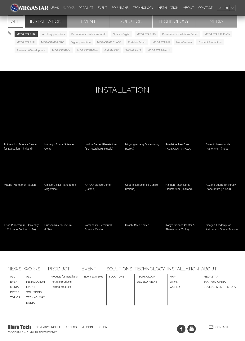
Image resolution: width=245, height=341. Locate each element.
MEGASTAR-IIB (146, 34)
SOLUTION (131, 21)
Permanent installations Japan (180, 34)
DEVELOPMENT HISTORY (220, 286)
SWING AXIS (133, 50)
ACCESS (71, 327)
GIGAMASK (112, 50)
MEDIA (216, 21)
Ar (232, 7)
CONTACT (205, 8)
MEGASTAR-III (26, 42)
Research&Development (31, 50)
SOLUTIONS (120, 8)
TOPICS (15, 297)
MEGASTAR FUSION (217, 34)
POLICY (102, 327)
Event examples (93, 276)
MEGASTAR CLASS (109, 42)
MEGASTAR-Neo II (159, 50)
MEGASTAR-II (161, 42)
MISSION (87, 327)
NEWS (54, 8)
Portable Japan (137, 42)
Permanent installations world (88, 34)
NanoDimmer (184, 42)
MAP (173, 276)
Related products (61, 286)
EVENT (102, 8)
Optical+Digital (121, 34)
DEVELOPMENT (147, 281)
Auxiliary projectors (53, 34)
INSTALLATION (168, 8)
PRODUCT (86, 8)
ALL (15, 21)
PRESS (14, 292)
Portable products (61, 281)
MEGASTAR (211, 276)
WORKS (68, 8)
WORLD (175, 286)
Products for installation (64, 276)
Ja (220, 7)
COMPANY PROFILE (48, 327)
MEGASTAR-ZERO (52, 42)
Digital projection (81, 42)
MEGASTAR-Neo (87, 50)
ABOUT (188, 8)
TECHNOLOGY (143, 8)
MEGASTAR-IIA (26, 34)
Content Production (209, 42)
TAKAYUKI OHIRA (215, 281)
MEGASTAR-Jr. (61, 50)
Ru (226, 7)
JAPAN (174, 281)
